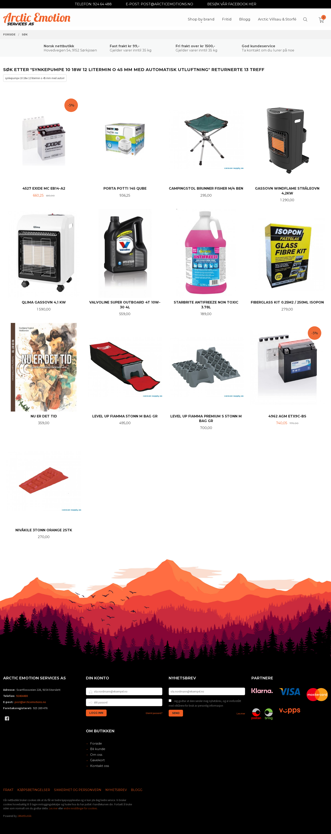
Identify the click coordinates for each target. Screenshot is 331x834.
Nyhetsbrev (116, 790)
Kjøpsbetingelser (33, 790)
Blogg (136, 790)
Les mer (241, 713)
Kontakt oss (99, 766)
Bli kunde (97, 749)
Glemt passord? (154, 713)
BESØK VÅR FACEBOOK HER (231, 4)
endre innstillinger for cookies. (81, 808)
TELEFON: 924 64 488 (93, 4)
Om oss (96, 755)
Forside (96, 743)
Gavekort (97, 760)
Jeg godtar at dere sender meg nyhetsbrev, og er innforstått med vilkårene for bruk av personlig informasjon (205, 703)
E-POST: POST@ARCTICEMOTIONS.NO (159, 4)
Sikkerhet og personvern (77, 790)
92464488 (22, 696)
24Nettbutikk (24, 816)
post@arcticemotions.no (30, 702)
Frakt (8, 790)
